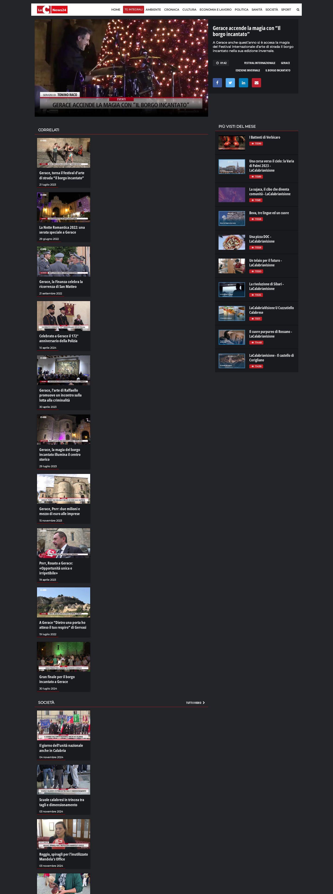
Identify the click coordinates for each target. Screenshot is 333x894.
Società (271, 9)
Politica (241, 9)
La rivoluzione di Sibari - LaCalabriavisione (266, 286)
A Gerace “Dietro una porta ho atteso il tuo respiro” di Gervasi (61, 610)
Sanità (257, 9)
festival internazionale (259, 63)
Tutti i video (196, 686)
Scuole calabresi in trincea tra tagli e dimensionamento (63, 784)
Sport (286, 9)
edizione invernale (248, 70)
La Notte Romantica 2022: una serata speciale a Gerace (60, 228)
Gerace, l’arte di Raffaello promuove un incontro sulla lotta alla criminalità (62, 390)
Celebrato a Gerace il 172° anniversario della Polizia (57, 334)
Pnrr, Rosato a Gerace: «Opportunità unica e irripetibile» (63, 557)
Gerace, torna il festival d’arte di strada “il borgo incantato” (62, 175)
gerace (285, 63)
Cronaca (171, 9)
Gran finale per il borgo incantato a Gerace (62, 663)
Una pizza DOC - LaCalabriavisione (261, 239)
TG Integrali (133, 9)
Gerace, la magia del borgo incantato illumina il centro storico (58, 448)
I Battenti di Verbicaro (264, 137)
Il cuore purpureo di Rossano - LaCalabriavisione (270, 334)
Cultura (189, 9)
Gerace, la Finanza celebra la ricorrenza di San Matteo (59, 281)
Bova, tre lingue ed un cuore (269, 212)
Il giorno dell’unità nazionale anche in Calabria (59, 731)
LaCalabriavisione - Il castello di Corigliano (271, 358)
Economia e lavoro (215, 9)
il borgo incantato (277, 70)
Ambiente (153, 9)
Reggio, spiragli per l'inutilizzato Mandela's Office (62, 837)
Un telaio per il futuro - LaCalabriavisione (265, 263)
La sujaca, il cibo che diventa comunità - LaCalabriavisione (269, 191)
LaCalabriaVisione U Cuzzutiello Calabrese (271, 310)
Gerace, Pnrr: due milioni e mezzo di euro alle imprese (63, 504)
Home (115, 9)
